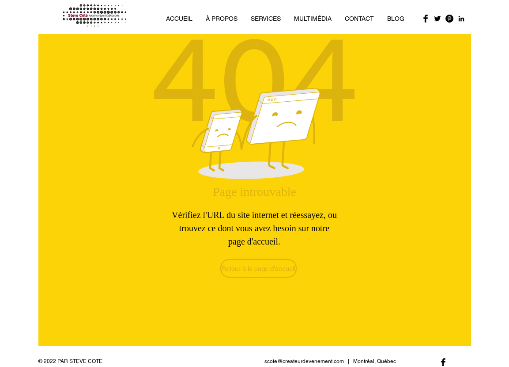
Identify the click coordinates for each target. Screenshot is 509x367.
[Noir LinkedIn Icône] (461, 19)
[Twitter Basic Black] (437, 19)
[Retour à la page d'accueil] (258, 268)
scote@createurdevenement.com (304, 361)
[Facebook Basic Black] (426, 19)
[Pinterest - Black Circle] (449, 19)
